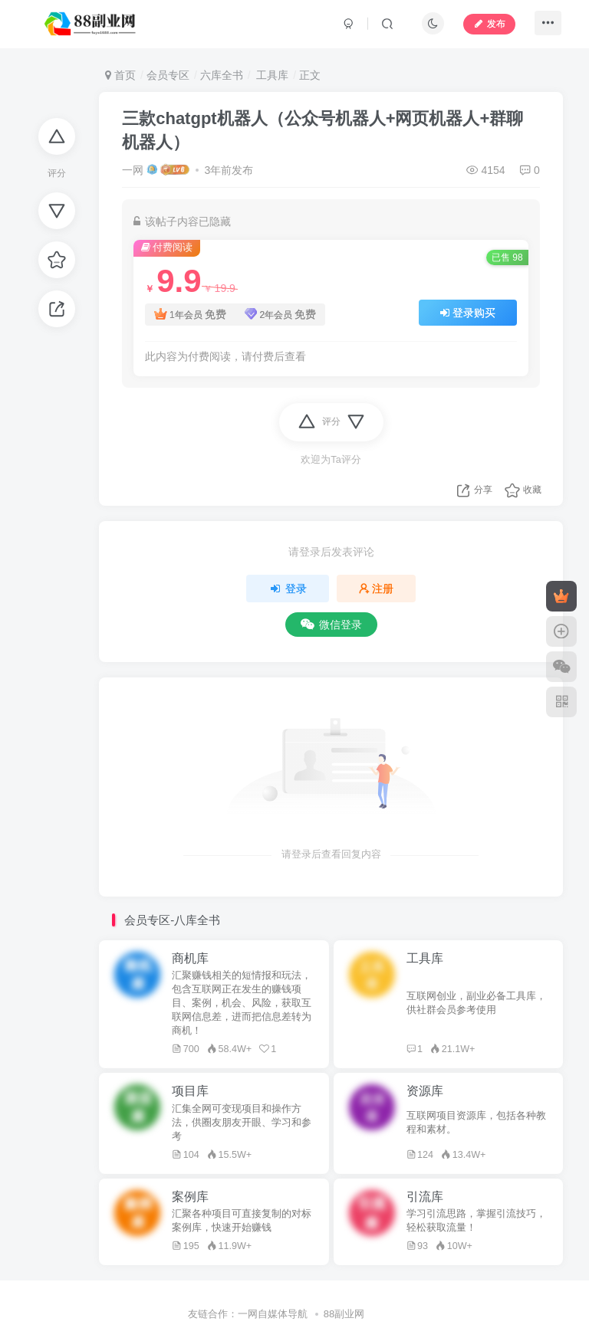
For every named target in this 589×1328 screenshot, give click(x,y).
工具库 (270, 75)
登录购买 (467, 313)
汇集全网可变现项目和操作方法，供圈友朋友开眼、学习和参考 (241, 1122)
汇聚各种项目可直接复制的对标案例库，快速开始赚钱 (241, 1220)
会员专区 (167, 75)
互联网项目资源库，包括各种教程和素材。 (476, 1122)
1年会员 (189, 315)
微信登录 (331, 624)
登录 (287, 588)
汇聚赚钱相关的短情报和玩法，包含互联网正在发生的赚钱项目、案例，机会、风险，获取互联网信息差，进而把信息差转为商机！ (241, 1003)
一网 (132, 170)
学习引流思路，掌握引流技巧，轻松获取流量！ (476, 1220)
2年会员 (280, 315)
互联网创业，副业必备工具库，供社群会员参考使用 (476, 1003)
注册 (376, 588)
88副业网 (344, 1314)
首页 (120, 75)
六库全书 (221, 75)
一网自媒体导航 (273, 1314)
